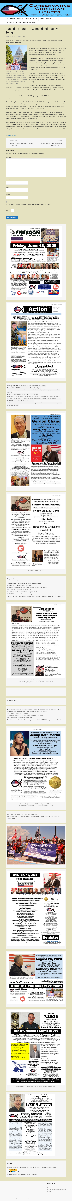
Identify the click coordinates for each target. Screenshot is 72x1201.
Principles (20, 19)
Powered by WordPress (17, 1198)
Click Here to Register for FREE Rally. (17, 713)
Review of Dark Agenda (29, 22)
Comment (9, 157)
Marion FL (28, 19)
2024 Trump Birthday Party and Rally (18, 814)
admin (19, 36)
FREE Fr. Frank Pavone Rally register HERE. (19, 589)
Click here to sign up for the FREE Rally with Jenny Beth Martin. (36, 804)
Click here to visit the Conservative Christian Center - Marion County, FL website (36, 1086)
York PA (35, 19)
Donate (42, 19)
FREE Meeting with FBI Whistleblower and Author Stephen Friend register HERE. (33, 396)
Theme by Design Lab (29, 1198)
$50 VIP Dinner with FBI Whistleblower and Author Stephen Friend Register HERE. (34, 398)
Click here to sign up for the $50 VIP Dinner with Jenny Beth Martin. (36, 805)
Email (8, 187)
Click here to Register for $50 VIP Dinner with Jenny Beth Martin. (25, 715)
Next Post (50, 143)
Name (8, 180)
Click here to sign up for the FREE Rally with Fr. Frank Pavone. (36, 680)
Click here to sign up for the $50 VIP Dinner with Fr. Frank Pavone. (36, 681)
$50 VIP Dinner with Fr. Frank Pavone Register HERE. (22, 592)
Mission (12, 19)
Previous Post (22, 143)
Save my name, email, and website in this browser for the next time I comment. (28, 204)
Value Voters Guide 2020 (14, 22)
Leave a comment (11, 135)
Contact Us (49, 19)
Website (8, 194)
